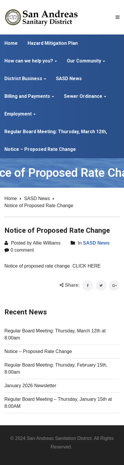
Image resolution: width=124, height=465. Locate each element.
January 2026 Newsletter (30, 385)
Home (10, 198)
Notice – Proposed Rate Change (38, 351)
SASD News (37, 198)
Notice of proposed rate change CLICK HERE (52, 265)
